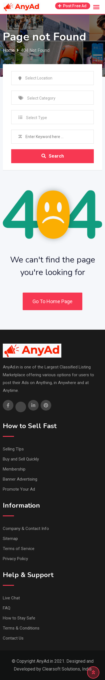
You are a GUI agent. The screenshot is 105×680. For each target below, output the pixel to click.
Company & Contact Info (26, 528)
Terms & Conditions (21, 628)
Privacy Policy (15, 558)
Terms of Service (18, 548)
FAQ (6, 608)
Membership (14, 469)
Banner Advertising (20, 479)
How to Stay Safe (19, 618)
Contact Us (13, 638)
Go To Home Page (52, 301)
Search (52, 156)
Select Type (36, 117)
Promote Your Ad (19, 489)
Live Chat (11, 598)
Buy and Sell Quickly (21, 459)
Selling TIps (13, 449)
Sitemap (10, 538)
